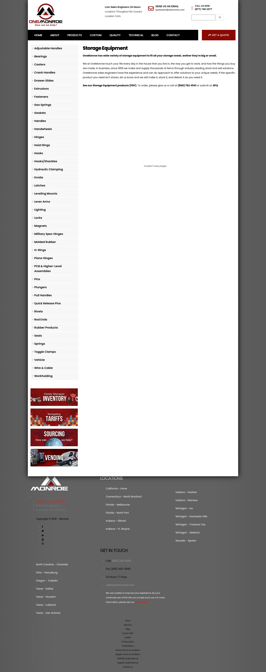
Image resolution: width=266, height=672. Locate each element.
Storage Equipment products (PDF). (115, 85)
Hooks (38, 153)
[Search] (203, 18)
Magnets (40, 226)
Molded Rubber (45, 242)
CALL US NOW (202, 6)
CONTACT (173, 35)
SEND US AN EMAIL (167, 6)
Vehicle (39, 360)
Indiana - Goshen (186, 492)
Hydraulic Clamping (48, 169)
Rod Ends (40, 319)
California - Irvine (116, 488)
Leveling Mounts (45, 194)
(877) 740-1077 (203, 9)
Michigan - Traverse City (190, 524)
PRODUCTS (74, 35)
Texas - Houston (46, 597)
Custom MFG (127, 633)
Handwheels (43, 129)
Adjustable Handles (48, 48)
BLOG (154, 35)
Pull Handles (43, 295)
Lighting (40, 210)
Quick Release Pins (47, 303)
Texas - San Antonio (48, 613)
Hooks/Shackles (45, 161)
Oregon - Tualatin (47, 580)
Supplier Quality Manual (127, 662)
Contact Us (127, 667)
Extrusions (41, 89)
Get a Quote (218, 35)
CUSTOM (95, 35)
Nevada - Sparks (186, 540)
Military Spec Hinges (48, 234)
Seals (38, 336)
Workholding (43, 376)
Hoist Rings (42, 145)
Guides (128, 637)
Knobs (38, 177)
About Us (128, 625)
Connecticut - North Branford (123, 496)
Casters (39, 64)
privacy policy (142, 602)
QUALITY (115, 35)
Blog (128, 629)
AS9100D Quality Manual (127, 658)
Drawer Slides (44, 81)
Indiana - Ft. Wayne (118, 529)
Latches (39, 185)
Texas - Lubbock (46, 605)
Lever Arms (42, 202)
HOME (38, 35)
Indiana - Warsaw (186, 500)
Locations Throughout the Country (123, 11)
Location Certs (113, 16)
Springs (39, 344)
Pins (37, 279)
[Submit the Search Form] (220, 17)
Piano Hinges (43, 258)
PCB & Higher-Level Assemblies (48, 268)
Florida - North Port (117, 512)
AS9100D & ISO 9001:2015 (50, 501)
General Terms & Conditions (127, 650)
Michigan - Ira (184, 508)
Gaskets (40, 113)
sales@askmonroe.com (120, 585)
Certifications (128, 646)
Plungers (40, 287)
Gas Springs (42, 105)
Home (127, 620)
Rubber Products (46, 328)
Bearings (40, 56)
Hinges (39, 137)
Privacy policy (128, 641)
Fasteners (41, 97)
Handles (40, 121)
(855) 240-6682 (121, 561)
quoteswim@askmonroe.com (169, 9)
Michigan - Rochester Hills (191, 516)
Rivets (38, 311)
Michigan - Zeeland (187, 532)
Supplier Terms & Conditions (127, 654)
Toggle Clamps (45, 352)
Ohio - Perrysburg (47, 572)
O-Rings (40, 250)
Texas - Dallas (44, 588)
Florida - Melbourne (118, 504)
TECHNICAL (136, 35)
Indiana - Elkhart (116, 521)
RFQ (215, 85)
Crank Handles (44, 73)
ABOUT (54, 35)
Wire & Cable (43, 368)
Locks (38, 218)
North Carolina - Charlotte (52, 564)
